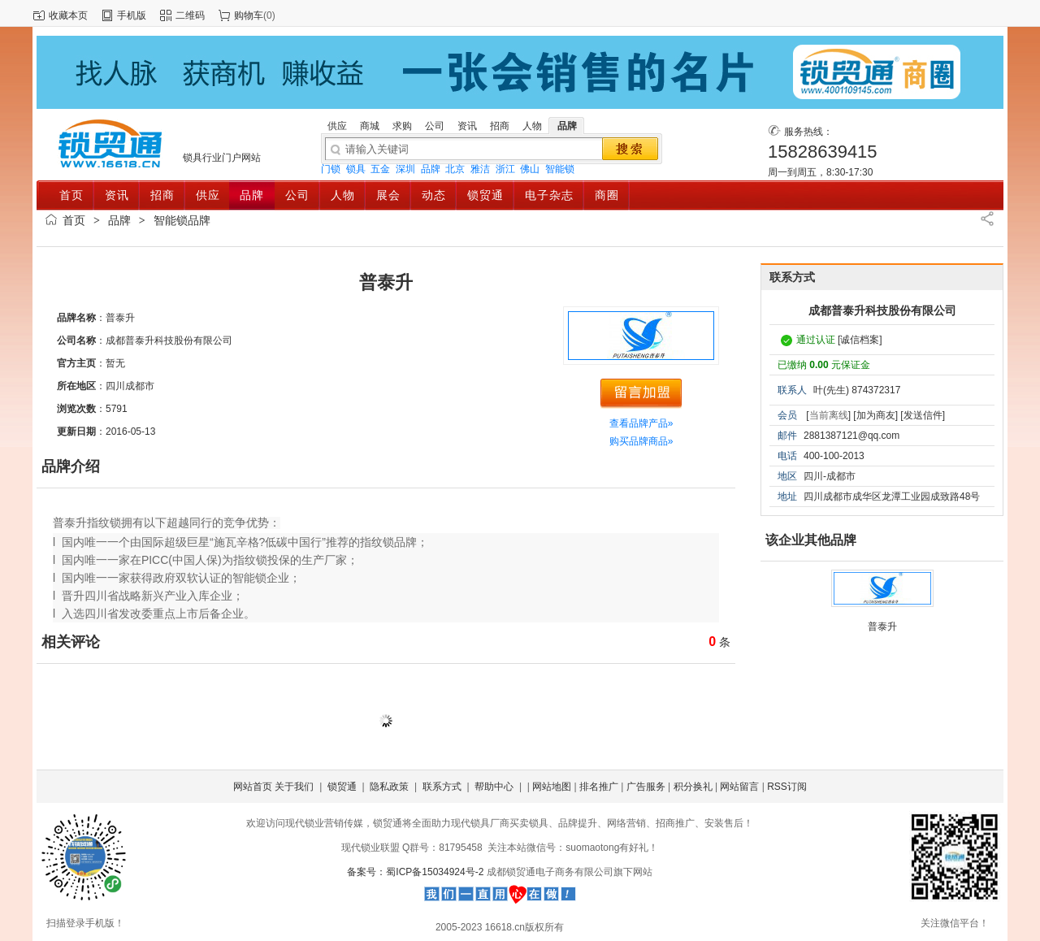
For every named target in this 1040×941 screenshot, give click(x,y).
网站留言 (739, 786)
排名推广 (598, 786)
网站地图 (551, 786)
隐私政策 (389, 786)
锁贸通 (342, 786)
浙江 (505, 169)
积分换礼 (693, 786)
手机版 (131, 15)
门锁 (330, 169)
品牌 (430, 169)
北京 (455, 169)
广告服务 (645, 786)
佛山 (530, 169)
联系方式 (442, 786)
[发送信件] (922, 415)
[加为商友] (875, 415)
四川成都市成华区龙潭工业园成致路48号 (892, 496)
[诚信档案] (860, 339)
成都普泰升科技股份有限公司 (882, 310)
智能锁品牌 (182, 220)
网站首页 (252, 786)
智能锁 (559, 169)
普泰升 (882, 626)
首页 (74, 220)
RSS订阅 (787, 786)
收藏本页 (68, 15)
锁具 (356, 169)
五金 (380, 169)
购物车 (248, 15)
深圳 (405, 169)
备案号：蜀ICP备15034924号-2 (416, 872)
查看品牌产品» (641, 423)
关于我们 (294, 786)
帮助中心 (494, 786)
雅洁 (480, 169)
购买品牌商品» (641, 441)
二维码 (190, 15)
